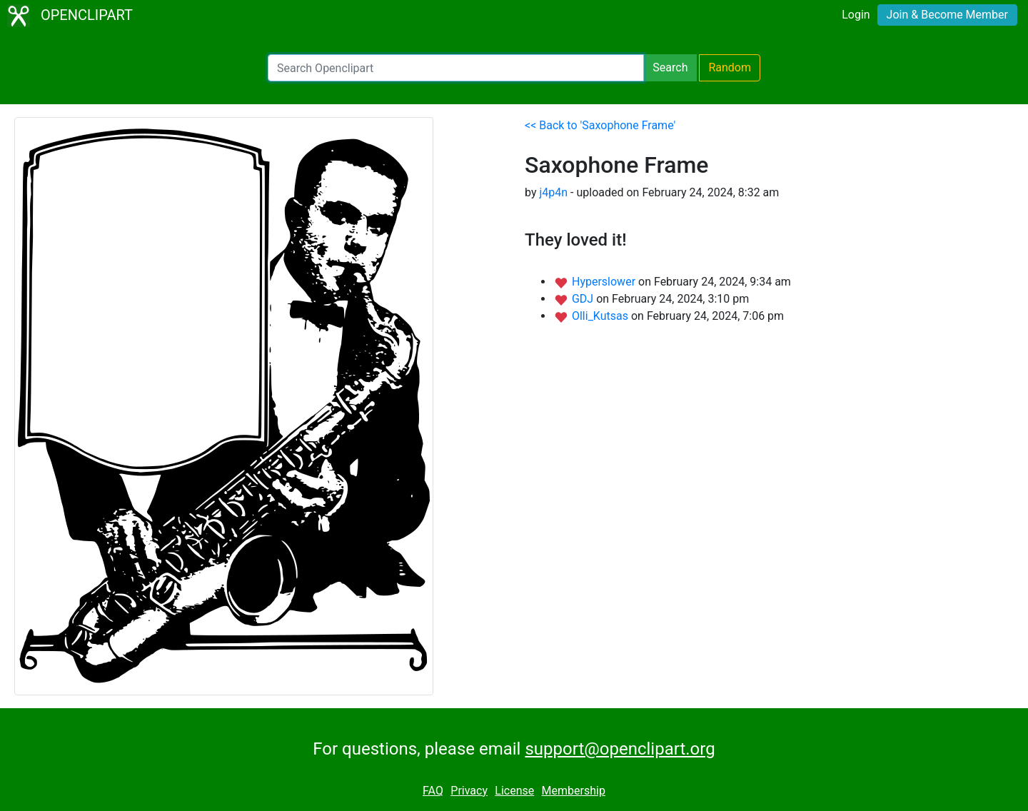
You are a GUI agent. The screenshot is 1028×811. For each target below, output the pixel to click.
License (514, 790)
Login (856, 14)
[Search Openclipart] (456, 67)
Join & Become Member (947, 14)
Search (669, 67)
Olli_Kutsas (601, 316)
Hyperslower (605, 281)
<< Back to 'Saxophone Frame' (600, 125)
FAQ (433, 790)
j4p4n (553, 192)
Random (729, 67)
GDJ (584, 299)
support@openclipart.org (620, 749)
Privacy (469, 790)
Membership (573, 790)
